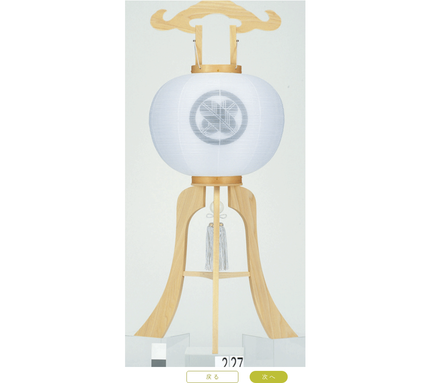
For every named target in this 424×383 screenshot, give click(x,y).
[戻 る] (212, 377)
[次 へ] (269, 377)
